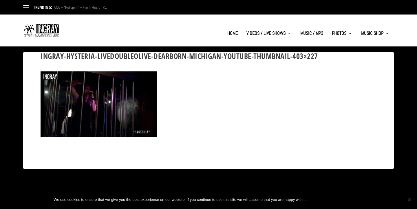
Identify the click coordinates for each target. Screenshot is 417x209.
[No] (409, 200)
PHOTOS (339, 27)
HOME (232, 27)
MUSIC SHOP (372, 27)
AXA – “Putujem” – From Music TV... (80, 7)
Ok (316, 199)
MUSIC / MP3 (311, 27)
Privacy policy (344, 199)
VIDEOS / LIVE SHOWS (266, 27)
